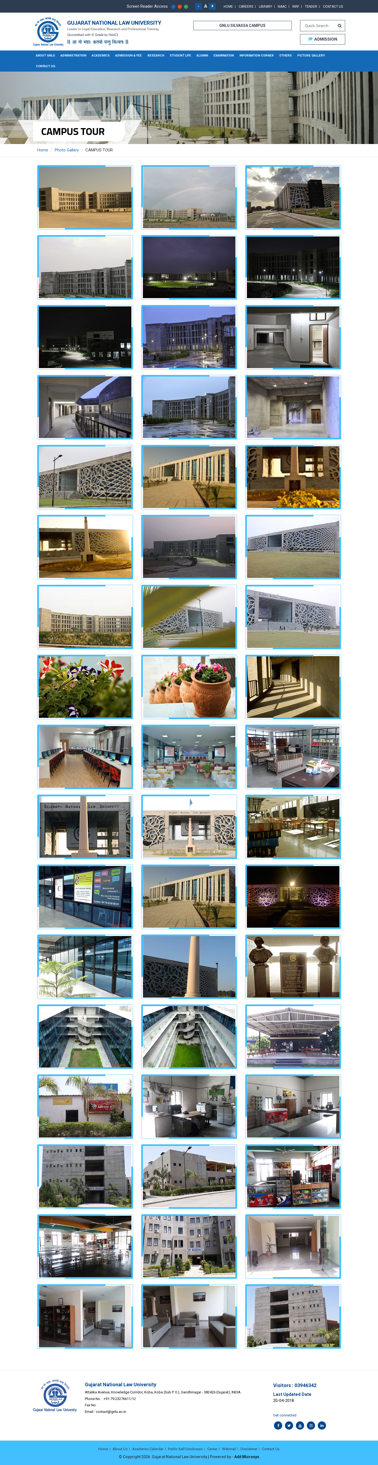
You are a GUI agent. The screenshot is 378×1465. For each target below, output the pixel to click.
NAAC (282, 6)
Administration (73, 55)
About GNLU (45, 55)
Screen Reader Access (147, 6)
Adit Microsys (246, 1457)
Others (281, 55)
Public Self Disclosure (185, 1449)
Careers (246, 6)
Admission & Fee (128, 55)
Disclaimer (249, 1449)
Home (228, 6)
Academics (100, 55)
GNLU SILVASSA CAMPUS (242, 25)
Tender (311, 6)
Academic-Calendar (147, 1449)
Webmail (229, 1449)
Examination (220, 55)
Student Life (177, 55)
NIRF (295, 6)
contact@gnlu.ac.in (111, 1411)
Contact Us (333, 6)
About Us (120, 1449)
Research (154, 55)
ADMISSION (322, 39)
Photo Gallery (67, 150)
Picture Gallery (305, 55)
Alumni (199, 55)
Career (212, 1449)
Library (265, 6)
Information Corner (252, 55)
